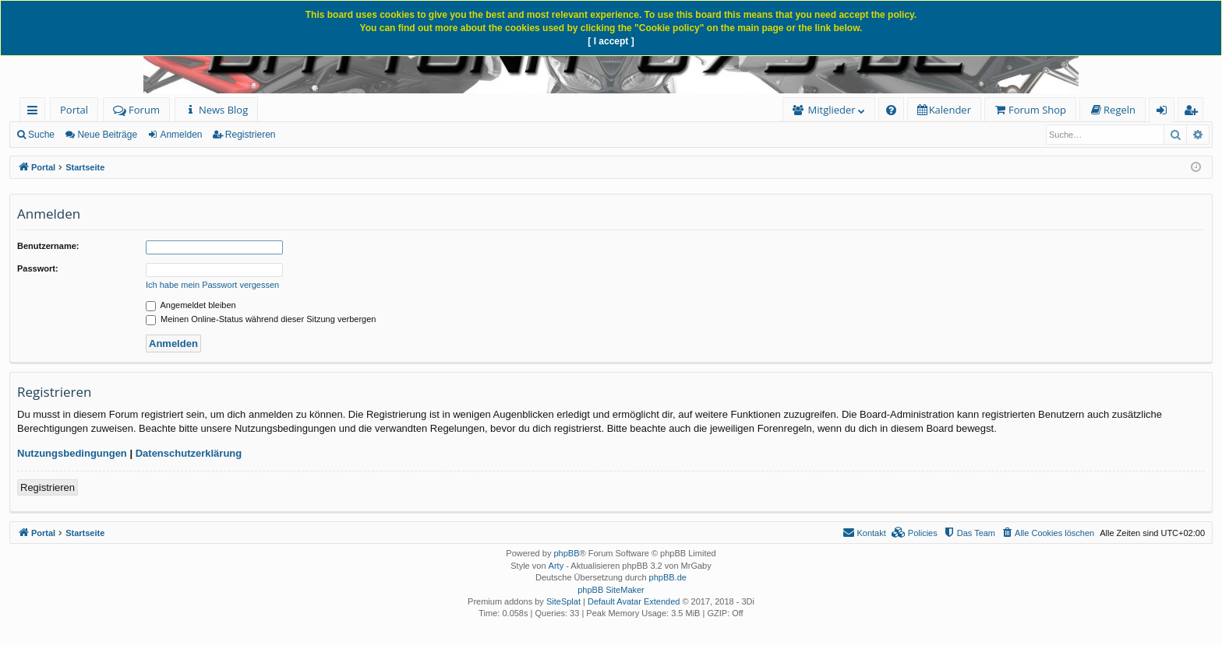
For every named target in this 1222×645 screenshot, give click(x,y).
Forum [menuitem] (136, 110)
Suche (41, 134)
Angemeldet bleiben (191, 305)
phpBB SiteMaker (611, 589)
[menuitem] (216, 110)
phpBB (566, 553)
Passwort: (37, 268)
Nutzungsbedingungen (72, 453)
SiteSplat (563, 601)
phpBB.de (668, 577)
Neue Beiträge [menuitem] (107, 134)
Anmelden (181, 134)
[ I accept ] (611, 41)
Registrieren (250, 134)
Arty (556, 565)
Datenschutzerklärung (189, 453)
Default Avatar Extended (634, 601)
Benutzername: (48, 246)
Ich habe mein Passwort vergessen (212, 284)
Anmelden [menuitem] (1166, 112)
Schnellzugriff (35, 112)
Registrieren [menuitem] (1194, 112)
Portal (74, 110)
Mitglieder (832, 110)
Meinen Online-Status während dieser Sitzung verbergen (261, 319)
